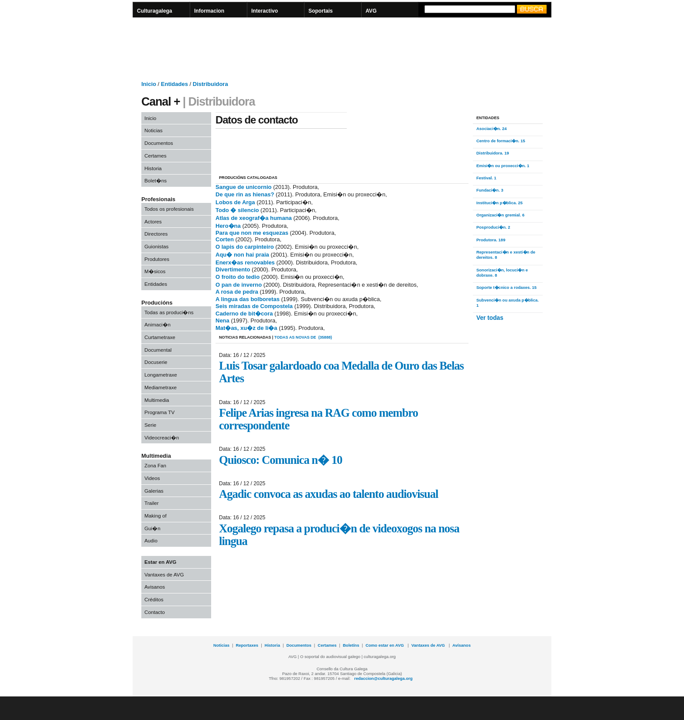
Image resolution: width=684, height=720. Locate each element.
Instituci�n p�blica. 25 (499, 202)
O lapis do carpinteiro (244, 246)
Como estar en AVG (385, 645)
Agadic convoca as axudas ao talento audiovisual (328, 494)
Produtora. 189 (490, 239)
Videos (152, 478)
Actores (153, 221)
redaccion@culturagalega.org (383, 678)
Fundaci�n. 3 (489, 190)
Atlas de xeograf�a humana (253, 218)
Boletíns (351, 645)
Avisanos (154, 587)
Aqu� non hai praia (242, 254)
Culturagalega (154, 11)
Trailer (151, 503)
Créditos (154, 599)
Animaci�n (157, 324)
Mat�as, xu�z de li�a (246, 328)
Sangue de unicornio (243, 187)
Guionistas (156, 246)
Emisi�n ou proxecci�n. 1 (502, 165)
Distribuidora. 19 (492, 153)
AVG (371, 11)
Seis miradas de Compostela (254, 306)
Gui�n (152, 528)
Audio (150, 540)
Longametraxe (160, 374)
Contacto (154, 612)
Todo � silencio (237, 210)
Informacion (209, 11)
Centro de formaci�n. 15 (500, 140)
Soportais (320, 11)
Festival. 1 (486, 177)
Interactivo (264, 11)
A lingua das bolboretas (247, 299)
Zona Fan (155, 465)
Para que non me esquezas (251, 233)
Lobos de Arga (235, 202)
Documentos (158, 143)
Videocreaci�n (161, 437)
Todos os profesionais (169, 209)
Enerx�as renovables (245, 262)
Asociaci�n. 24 (491, 128)
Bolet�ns (155, 180)
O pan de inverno (238, 284)
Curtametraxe (159, 337)
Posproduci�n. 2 (493, 227)
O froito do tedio (237, 277)
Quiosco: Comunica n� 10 (280, 459)
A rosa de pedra (236, 291)
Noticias (153, 130)
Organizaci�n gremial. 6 (500, 215)
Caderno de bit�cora (244, 313)
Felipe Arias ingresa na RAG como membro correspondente (318, 419)
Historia (153, 168)
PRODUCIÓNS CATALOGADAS (248, 177)
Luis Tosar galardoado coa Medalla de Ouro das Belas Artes (341, 372)
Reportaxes (247, 645)
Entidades (155, 284)
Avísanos (461, 645)
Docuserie (156, 362)
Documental (157, 350)
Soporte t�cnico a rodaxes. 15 (506, 287)
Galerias (154, 491)
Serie (150, 425)
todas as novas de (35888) (303, 337)
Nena (223, 320)
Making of (155, 515)
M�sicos (154, 271)
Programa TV (159, 412)
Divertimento (232, 269)
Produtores (156, 259)
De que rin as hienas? (244, 194)
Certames (155, 155)
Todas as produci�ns (169, 312)
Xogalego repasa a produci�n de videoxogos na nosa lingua (339, 535)
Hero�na (228, 226)
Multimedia (156, 400)
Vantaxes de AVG (164, 574)
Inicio (150, 118)
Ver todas (489, 318)
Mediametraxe (160, 387)
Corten (224, 239)
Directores (156, 234)
